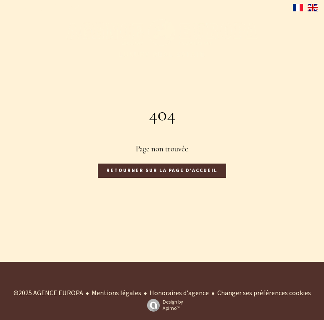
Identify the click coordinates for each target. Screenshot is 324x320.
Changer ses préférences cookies (264, 293)
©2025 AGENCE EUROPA (48, 293)
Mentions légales (116, 293)
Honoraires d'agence (179, 293)
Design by (163, 305)
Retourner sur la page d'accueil (162, 170)
